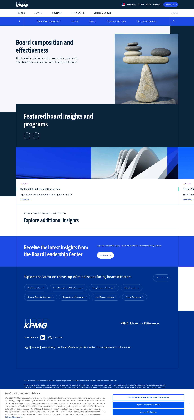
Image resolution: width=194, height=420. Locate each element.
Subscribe (157, 4)
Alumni (141, 4)
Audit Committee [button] (36, 288)
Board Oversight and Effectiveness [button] (68, 288)
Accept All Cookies (148, 412)
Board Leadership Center (49, 21)
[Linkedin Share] (42, 336)
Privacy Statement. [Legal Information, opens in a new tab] (13, 417)
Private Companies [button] (134, 297)
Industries (57, 12)
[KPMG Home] (22, 4)
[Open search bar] (173, 13)
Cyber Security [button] (131, 288)
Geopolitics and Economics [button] (75, 297)
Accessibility (48, 346)
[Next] (36, 135)
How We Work (77, 12)
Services (38, 12)
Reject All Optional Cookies (148, 404)
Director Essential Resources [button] (41, 297)
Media (148, 4)
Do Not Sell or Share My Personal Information (105, 346)
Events (75, 21)
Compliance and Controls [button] (104, 288)
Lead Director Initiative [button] (106, 297)
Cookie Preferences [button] (67, 346)
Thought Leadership (116, 21)
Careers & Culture (102, 12)
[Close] (189, 404)
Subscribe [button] (104, 255)
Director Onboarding (147, 21)
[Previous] (27, 135)
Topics (92, 21)
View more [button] (161, 278)
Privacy (35, 346)
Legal (27, 346)
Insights (21, 12)
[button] (123, 4)
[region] (97, 404)
